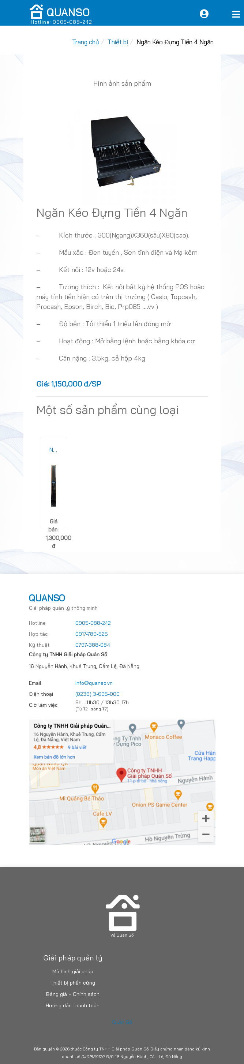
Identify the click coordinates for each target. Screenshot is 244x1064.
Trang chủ (85, 42)
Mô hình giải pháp (72, 971)
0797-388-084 (92, 645)
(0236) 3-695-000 (97, 694)
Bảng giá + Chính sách (73, 994)
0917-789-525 (91, 634)
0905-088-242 (93, 623)
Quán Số (122, 1022)
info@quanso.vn (94, 683)
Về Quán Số (122, 935)
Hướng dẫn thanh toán (73, 1005)
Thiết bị (118, 42)
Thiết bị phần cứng (72, 982)
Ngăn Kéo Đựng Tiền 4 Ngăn (175, 42)
